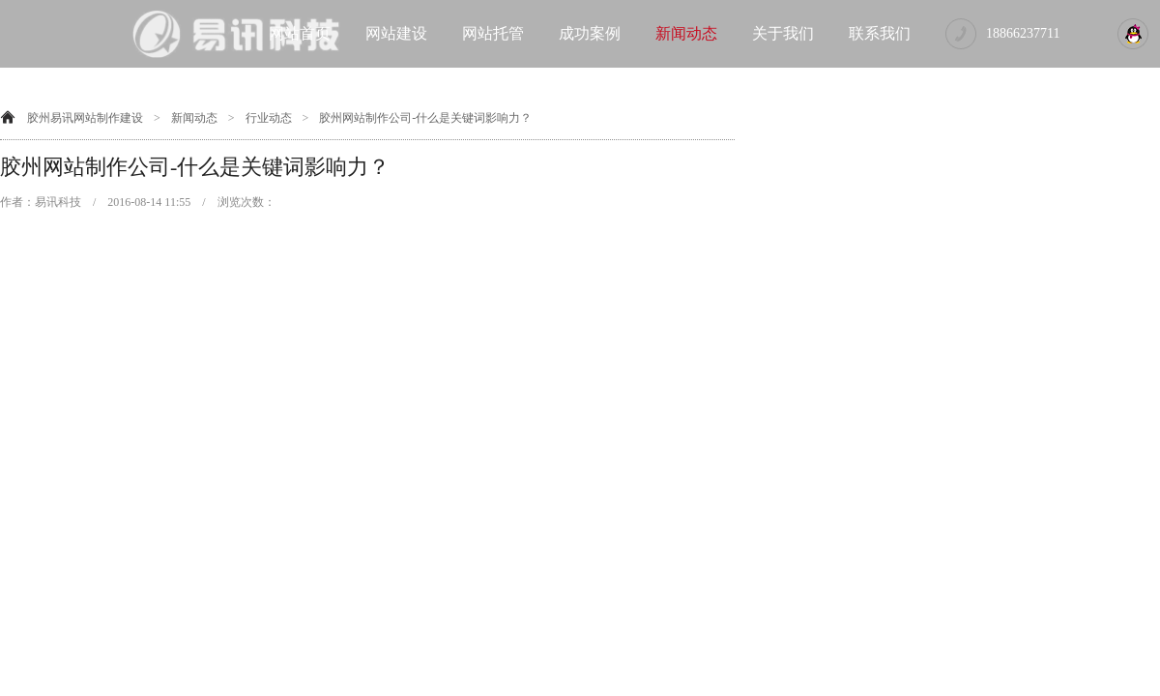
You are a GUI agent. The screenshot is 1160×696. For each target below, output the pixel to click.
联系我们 (880, 33)
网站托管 (493, 33)
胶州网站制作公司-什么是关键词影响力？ (425, 118)
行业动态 (269, 118)
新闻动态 (686, 33)
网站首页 (300, 33)
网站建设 (396, 33)
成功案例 (590, 33)
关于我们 (783, 33)
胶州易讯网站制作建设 (85, 118)
